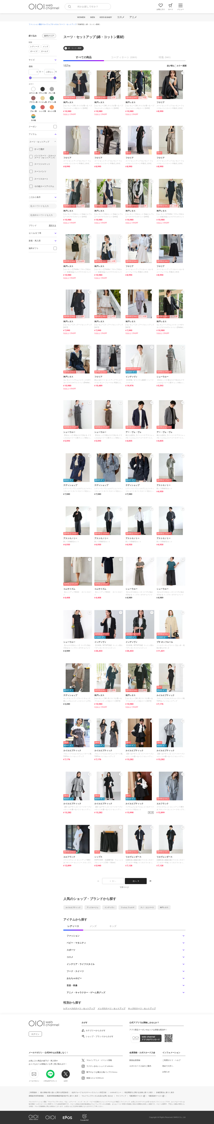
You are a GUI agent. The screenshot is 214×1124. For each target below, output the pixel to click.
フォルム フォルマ (127, 907)
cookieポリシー (115, 1092)
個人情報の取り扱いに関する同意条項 (54, 1092)
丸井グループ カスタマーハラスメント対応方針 (89, 1092)
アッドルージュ (92, 907)
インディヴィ (110, 907)
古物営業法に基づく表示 (165, 1092)
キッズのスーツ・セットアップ (142, 1008)
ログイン (35, 1034)
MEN (92, 17)
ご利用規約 (33, 1092)
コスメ (120, 17)
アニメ (133, 17)
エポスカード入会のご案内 (140, 1066)
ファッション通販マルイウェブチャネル (43, 24)
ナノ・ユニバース (147, 907)
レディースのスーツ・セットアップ (79, 1008)
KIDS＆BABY (106, 17)
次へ (136, 881)
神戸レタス (164, 907)
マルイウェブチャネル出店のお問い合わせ (97, 1096)
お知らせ (166, 1072)
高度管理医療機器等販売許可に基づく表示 (62, 1096)
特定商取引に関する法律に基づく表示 (139, 1092)
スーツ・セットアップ (68, 24)
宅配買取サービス (136, 1096)
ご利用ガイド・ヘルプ (171, 1060)
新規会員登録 (134, 1060)
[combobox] (88, 6)
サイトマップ (121, 1096)
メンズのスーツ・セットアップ (111, 1008)
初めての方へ (167, 1066)
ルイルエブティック (73, 907)
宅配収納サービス (155, 1096)
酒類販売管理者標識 (36, 1096)
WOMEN (81, 17)
